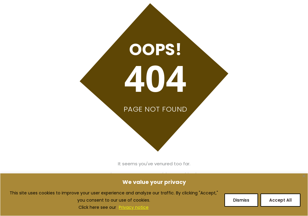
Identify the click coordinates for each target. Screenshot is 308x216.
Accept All (280, 200)
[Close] (304, 176)
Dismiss (241, 200)
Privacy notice (134, 207)
